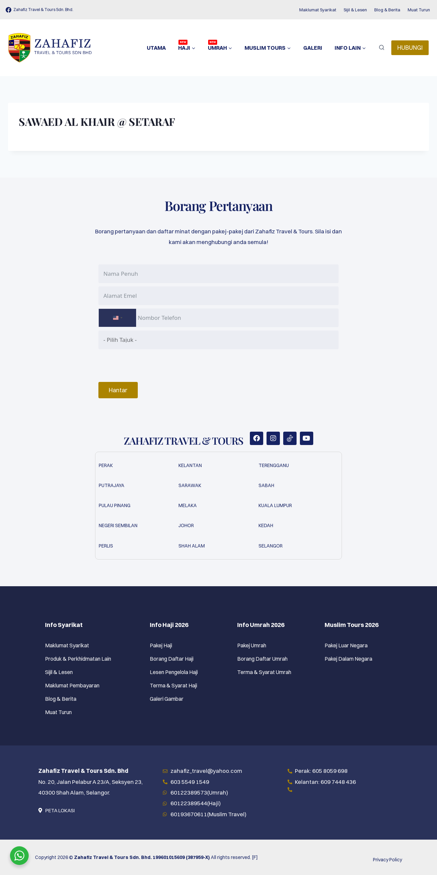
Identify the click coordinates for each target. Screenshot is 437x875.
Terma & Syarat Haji (173, 685)
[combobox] (117, 318)
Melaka (187, 505)
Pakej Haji (161, 645)
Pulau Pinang (114, 505)
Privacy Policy (387, 860)
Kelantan (190, 465)
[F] (255, 857)
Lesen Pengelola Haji (174, 672)
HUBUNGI (410, 47)
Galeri (312, 47)
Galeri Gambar (166, 698)
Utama (156, 47)
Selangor (271, 546)
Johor (186, 525)
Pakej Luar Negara (346, 645)
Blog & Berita (387, 9)
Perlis (106, 546)
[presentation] (149, 366)
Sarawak (189, 485)
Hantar (118, 390)
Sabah (266, 485)
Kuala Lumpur (275, 505)
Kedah (266, 525)
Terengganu (274, 465)
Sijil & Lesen (355, 9)
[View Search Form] (381, 47)
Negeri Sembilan (118, 525)
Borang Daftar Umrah (262, 658)
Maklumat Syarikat (317, 9)
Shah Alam (191, 546)
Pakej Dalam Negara (348, 658)
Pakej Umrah (251, 645)
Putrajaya (111, 485)
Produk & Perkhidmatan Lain (78, 658)
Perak (106, 465)
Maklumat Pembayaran (72, 685)
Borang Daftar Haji (171, 658)
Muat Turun (419, 9)
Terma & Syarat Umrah (264, 672)
